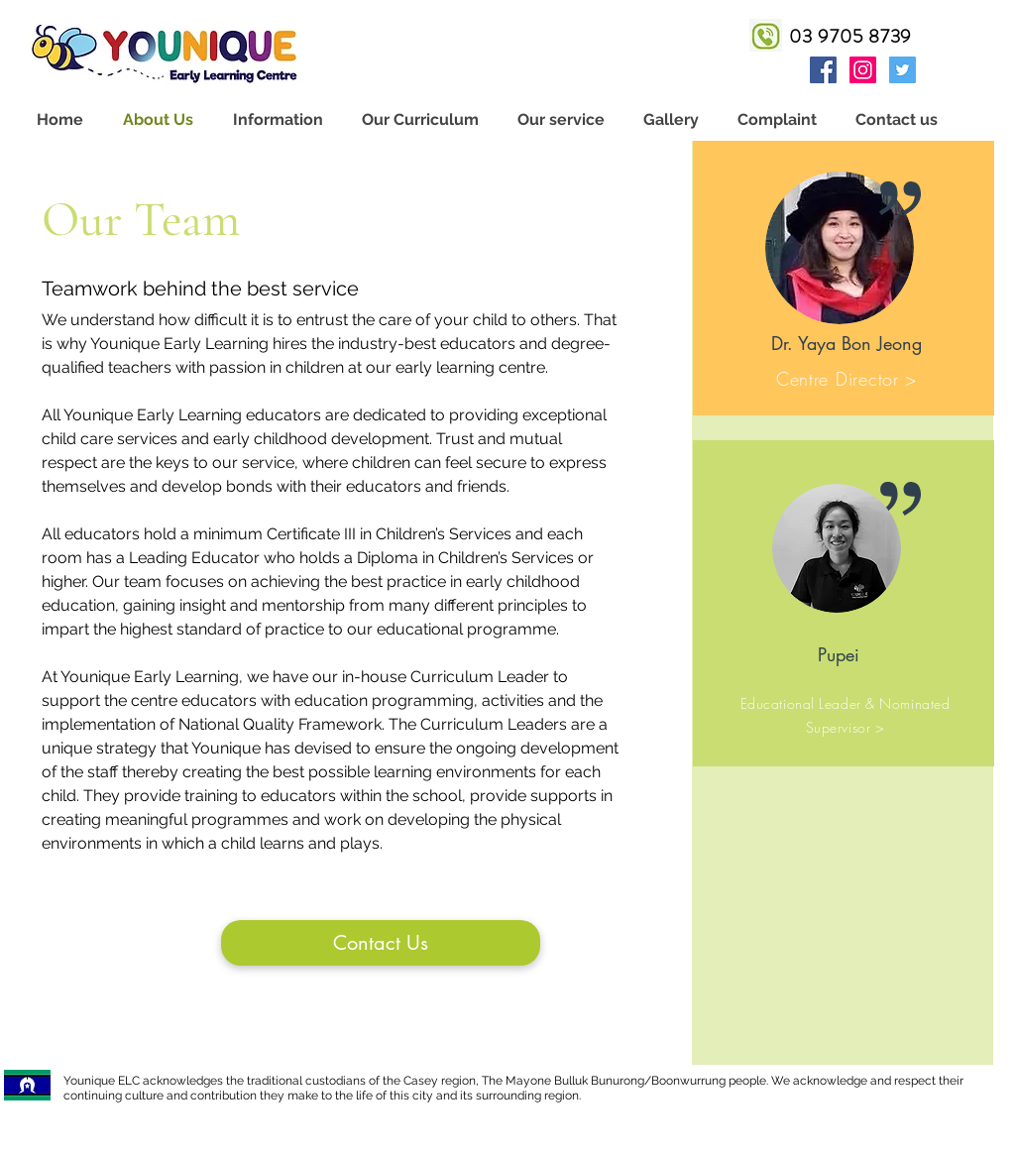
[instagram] (862, 70)
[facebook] (823, 70)
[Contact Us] (380, 943)
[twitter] (902, 70)
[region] (843, 278)
